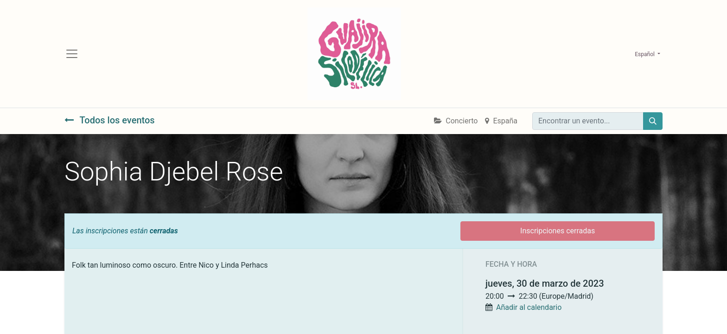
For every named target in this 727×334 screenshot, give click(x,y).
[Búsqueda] (653, 121)
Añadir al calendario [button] (528, 307)
